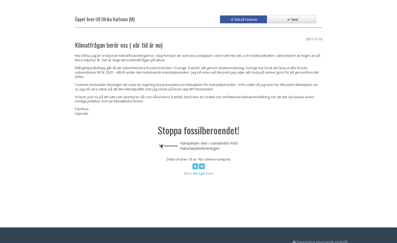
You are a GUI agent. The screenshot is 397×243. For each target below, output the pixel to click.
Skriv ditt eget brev (198, 173)
